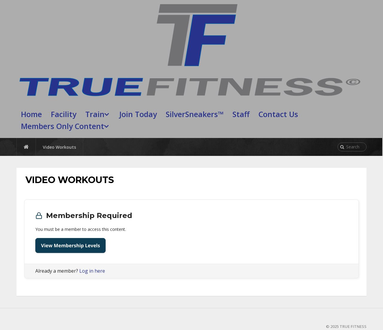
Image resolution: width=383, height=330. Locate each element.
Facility (63, 114)
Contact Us (278, 114)
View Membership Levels (70, 245)
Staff (241, 114)
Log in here (92, 271)
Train (94, 114)
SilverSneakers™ (195, 114)
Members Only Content (62, 126)
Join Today (138, 114)
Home (31, 114)
